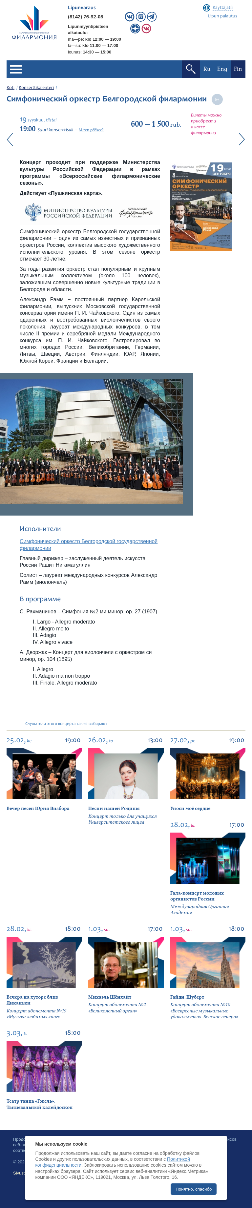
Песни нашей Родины (114, 808)
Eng (222, 69)
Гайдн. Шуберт (187, 997)
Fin (238, 69)
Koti (10, 88)
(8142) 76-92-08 (85, 16)
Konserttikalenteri (36, 88)
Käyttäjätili (223, 8)
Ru (207, 69)
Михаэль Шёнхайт (109, 997)
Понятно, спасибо (194, 1189)
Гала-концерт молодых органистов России (197, 896)
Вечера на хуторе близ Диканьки (32, 1000)
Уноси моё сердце (190, 808)
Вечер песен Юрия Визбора (38, 808)
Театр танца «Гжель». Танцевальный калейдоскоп (40, 1104)
